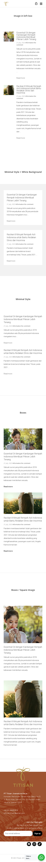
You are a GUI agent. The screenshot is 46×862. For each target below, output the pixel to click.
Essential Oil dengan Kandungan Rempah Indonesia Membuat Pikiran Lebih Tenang (26, 36)
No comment (28, 204)
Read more (20, 78)
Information (29, 43)
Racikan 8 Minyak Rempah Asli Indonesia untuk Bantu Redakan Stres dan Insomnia (28, 89)
